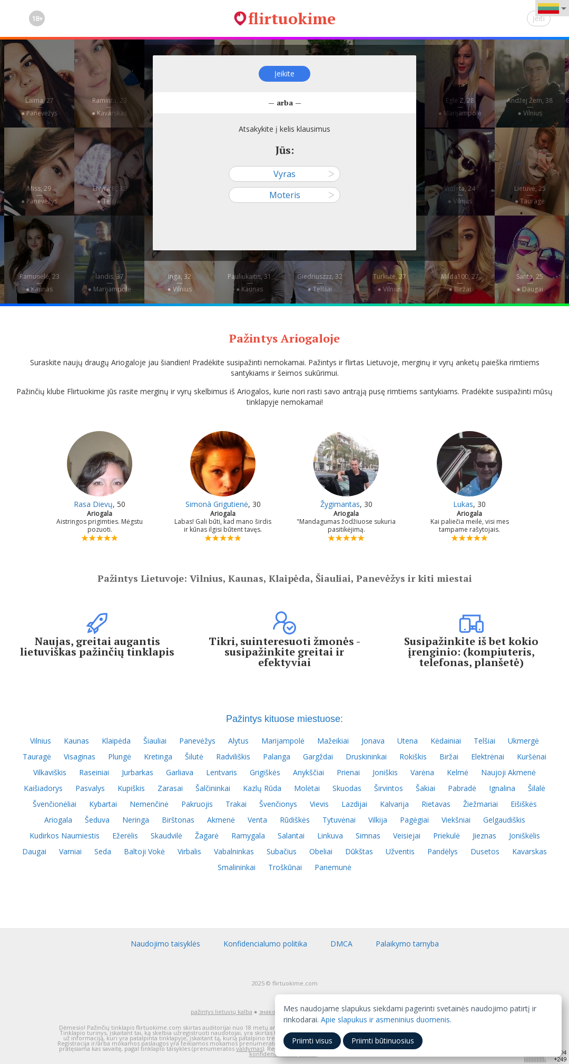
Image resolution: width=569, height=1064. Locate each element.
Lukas (463, 504)
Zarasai (170, 788)
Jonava (373, 741)
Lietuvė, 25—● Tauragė (530, 195)
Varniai (70, 851)
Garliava (179, 772)
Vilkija (377, 820)
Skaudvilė (166, 836)
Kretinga (158, 756)
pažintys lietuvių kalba (221, 1012)
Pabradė (462, 788)
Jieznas (484, 836)
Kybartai (103, 804)
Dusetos (484, 851)
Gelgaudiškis (504, 820)
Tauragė (37, 756)
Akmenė (221, 820)
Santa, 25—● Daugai (529, 283)
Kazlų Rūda (262, 788)
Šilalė (536, 788)
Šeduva (97, 820)
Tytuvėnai (339, 820)
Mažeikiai (333, 741)
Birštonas (178, 820)
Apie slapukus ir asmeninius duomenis (385, 1019)
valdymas (249, 1048)
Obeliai (320, 851)
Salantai (291, 836)
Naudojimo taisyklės (165, 944)
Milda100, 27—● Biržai (460, 283)
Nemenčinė (149, 804)
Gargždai (318, 756)
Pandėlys (442, 851)
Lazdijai (354, 804)
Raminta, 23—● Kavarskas (109, 107)
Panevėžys (197, 741)
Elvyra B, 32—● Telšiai (109, 195)
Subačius (282, 851)
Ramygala (248, 836)
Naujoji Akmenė (508, 772)
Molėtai (307, 788)
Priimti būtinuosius (382, 1041)
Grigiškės (265, 772)
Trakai (236, 804)
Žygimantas (340, 504)
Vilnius (40, 741)
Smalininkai (237, 867)
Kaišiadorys (43, 788)
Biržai (448, 756)
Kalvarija (394, 804)
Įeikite (284, 74)
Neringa (135, 820)
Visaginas (79, 756)
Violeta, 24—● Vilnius (459, 195)
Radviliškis (233, 756)
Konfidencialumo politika (265, 944)
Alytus (238, 741)
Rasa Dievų (93, 504)
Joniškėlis (524, 836)
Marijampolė (283, 741)
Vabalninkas (234, 851)
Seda (102, 851)
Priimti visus (312, 1041)
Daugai (34, 851)
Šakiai (425, 788)
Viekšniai (456, 820)
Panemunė (333, 867)
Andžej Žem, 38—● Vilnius (530, 107)
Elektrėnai (487, 756)
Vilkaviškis (49, 772)
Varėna (422, 772)
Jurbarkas (137, 772)
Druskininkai (366, 756)
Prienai (348, 772)
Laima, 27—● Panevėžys (39, 107)
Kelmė (457, 772)
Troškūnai (285, 867)
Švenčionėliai (54, 804)
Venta (257, 820)
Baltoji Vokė (144, 851)
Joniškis (385, 772)
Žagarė (207, 836)
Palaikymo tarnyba (407, 944)
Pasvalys (90, 788)
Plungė (119, 756)
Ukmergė (523, 741)
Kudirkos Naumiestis (65, 836)
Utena (407, 741)
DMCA (341, 944)
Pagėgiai (414, 820)
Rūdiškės (295, 820)
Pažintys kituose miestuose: (284, 719)
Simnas (368, 836)
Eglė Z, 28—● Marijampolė (459, 107)
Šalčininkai (212, 788)
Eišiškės (524, 804)
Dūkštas (359, 851)
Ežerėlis (125, 836)
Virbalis (189, 851)
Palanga (276, 756)
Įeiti (539, 18)
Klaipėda (116, 741)
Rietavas (435, 804)
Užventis (400, 851)
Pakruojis (197, 804)
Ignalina (502, 788)
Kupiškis (131, 788)
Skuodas (346, 788)
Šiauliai (154, 741)
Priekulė (446, 836)
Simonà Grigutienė (216, 504)
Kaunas (76, 741)
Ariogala (58, 820)
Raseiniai (94, 772)
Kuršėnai (531, 756)
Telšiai (484, 741)
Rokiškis (413, 756)
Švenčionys (278, 804)
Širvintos (388, 788)
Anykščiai (308, 772)
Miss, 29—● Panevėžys (39, 195)
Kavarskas (529, 851)
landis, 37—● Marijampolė (109, 283)
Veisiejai (406, 836)
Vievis (319, 804)
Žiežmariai (480, 804)
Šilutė (194, 756)
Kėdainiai (445, 741)
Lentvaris (221, 772)
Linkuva (330, 836)
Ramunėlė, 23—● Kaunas (39, 283)
